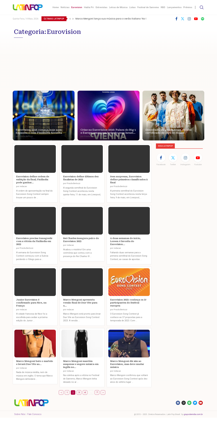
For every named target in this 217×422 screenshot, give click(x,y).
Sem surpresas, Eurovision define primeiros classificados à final (129, 179)
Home (56, 7)
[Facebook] (176, 19)
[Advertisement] (104, 62)
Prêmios (187, 7)
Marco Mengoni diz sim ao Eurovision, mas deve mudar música (127, 364)
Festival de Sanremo (148, 7)
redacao (152, 136)
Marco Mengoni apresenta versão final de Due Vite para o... (80, 302)
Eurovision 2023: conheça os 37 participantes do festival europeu (128, 302)
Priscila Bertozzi (26, 136)
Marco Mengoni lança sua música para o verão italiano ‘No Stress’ (114, 18)
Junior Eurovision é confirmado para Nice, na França (31, 302)
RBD (163, 7)
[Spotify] (202, 19)
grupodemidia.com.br (193, 414)
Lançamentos (174, 7)
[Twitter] (183, 19)
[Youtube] (196, 19)
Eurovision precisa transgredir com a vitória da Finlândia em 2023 (34, 241)
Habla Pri (89, 7)
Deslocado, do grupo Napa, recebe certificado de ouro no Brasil (168, 131)
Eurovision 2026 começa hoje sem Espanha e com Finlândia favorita (39, 131)
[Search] (201, 7)
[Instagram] (189, 19)
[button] (70, 18)
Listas (132, 7)
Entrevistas (101, 7)
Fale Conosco (34, 414)
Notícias (65, 7)
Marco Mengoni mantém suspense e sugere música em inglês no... (80, 364)
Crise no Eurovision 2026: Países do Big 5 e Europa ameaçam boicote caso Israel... (108, 131)
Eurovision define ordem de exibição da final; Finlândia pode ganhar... (32, 179)
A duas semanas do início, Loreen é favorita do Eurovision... (125, 241)
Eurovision (76, 7)
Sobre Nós (19, 414)
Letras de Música (118, 7)
